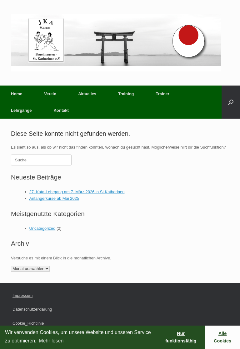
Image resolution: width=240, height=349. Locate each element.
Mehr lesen (51, 340)
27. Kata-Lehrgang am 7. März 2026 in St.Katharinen (77, 191)
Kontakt (60, 110)
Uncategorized (42, 228)
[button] (231, 102)
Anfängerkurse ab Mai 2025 (54, 198)
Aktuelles (87, 93)
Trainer (162, 93)
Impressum (22, 295)
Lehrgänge (21, 110)
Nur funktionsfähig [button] (180, 337)
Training (126, 93)
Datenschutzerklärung (32, 309)
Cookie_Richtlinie (28, 323)
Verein (50, 93)
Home (16, 93)
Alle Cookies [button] (222, 337)
